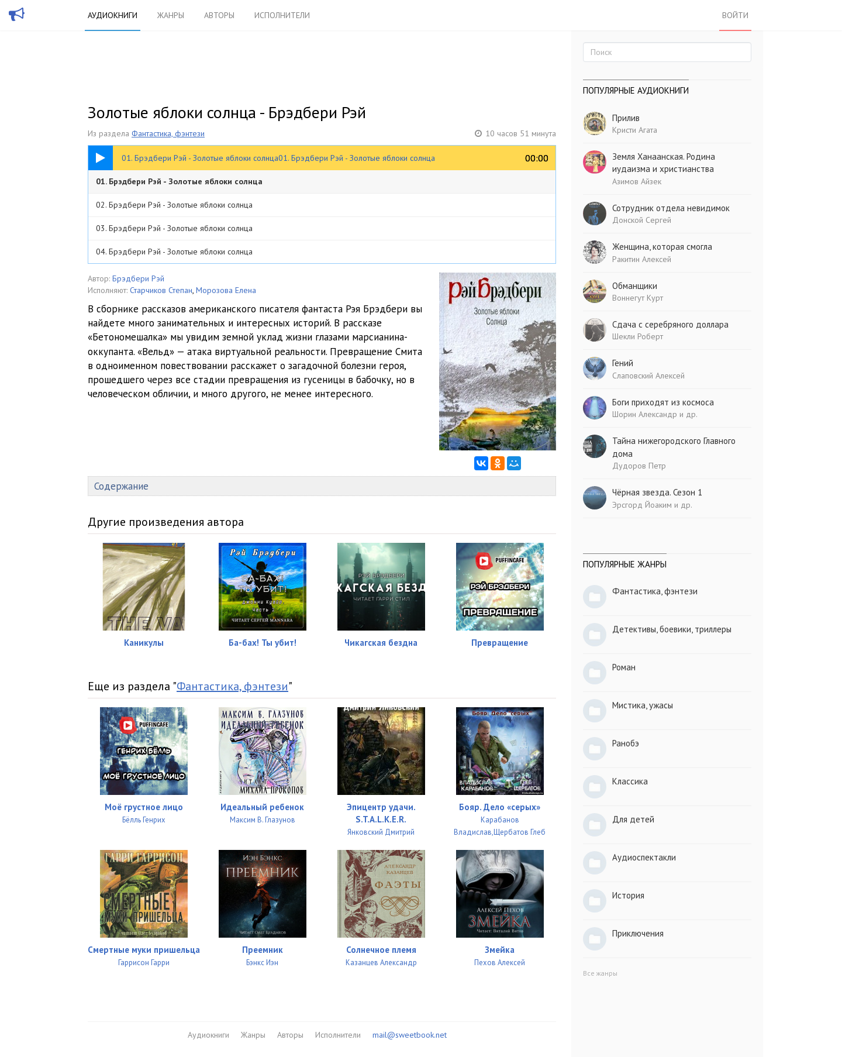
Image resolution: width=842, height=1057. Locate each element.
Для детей (633, 819)
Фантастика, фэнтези (168, 133)
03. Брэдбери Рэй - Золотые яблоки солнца (174, 228)
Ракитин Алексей (641, 259)
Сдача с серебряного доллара (670, 324)
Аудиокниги (112, 15)
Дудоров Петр (639, 465)
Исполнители (282, 15)
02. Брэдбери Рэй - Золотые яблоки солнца (174, 204)
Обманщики (634, 285)
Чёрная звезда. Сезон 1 (657, 492)
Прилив (626, 117)
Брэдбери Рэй (138, 278)
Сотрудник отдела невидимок (671, 208)
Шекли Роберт (637, 336)
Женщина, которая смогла (662, 246)
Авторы (219, 15)
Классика (630, 781)
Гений (622, 363)
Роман (624, 667)
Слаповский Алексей (648, 375)
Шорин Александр (644, 414)
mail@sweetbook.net (409, 1035)
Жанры (170, 15)
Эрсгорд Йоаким (642, 505)
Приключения (638, 933)
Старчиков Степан (161, 290)
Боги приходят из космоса (663, 402)
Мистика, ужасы (642, 705)
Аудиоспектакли (644, 857)
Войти (735, 15)
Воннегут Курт (637, 297)
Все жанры (600, 973)
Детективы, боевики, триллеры (671, 629)
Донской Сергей (641, 220)
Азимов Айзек (636, 181)
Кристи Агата (634, 130)
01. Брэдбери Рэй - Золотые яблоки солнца (179, 181)
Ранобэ (625, 743)
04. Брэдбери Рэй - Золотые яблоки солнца (174, 251)
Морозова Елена (226, 290)
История (628, 895)
